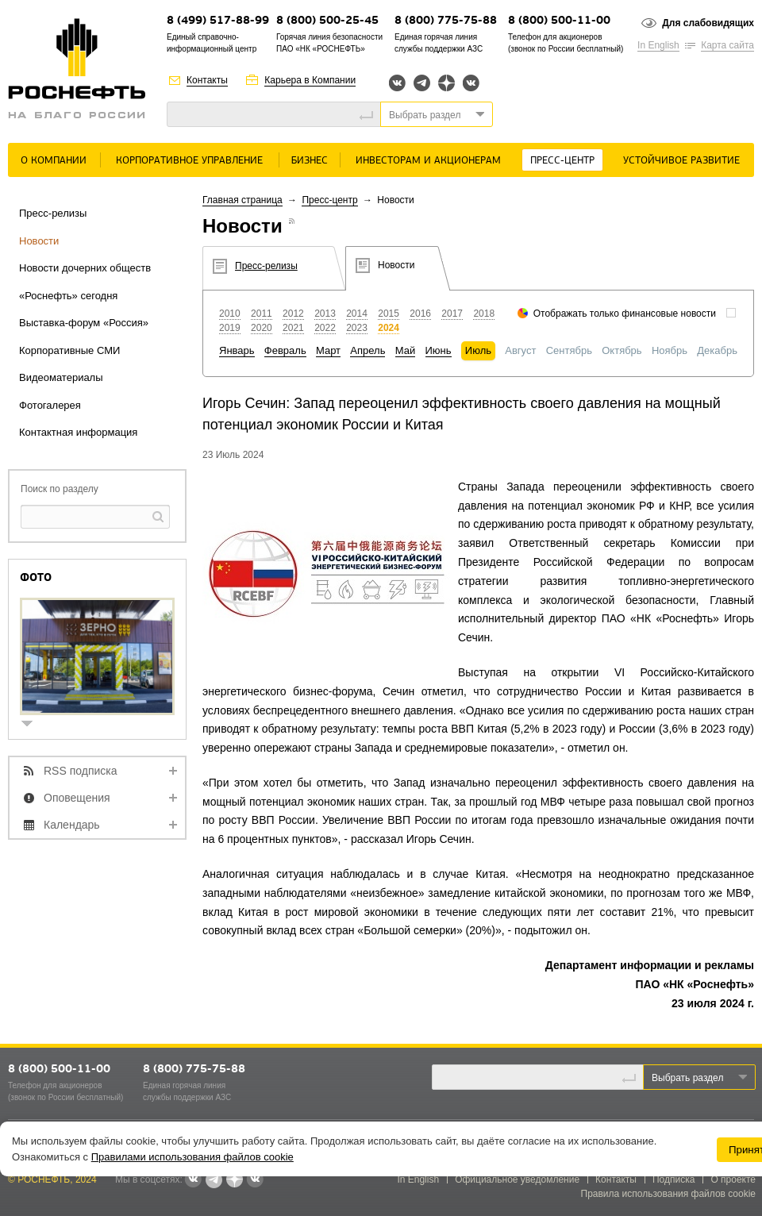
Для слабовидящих (708, 23)
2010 (230, 313)
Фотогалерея (50, 405)
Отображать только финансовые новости (624, 313)
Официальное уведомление (517, 1179)
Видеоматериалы (61, 377)
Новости (39, 241)
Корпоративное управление (189, 161)
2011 (261, 313)
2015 (388, 313)
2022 (325, 327)
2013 (325, 313)
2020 (261, 327)
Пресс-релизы (53, 213)
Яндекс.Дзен (446, 83)
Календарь (72, 824)
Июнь (438, 350)
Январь (237, 350)
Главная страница (242, 200)
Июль (478, 350)
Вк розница (471, 83)
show (33, 725)
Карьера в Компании (310, 80)
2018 (484, 313)
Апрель (367, 350)
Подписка (673, 1179)
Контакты (207, 80)
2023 (357, 327)
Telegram (422, 83)
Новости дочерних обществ (85, 268)
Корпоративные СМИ (69, 350)
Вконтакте (397, 83)
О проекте (733, 1179)
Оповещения (77, 797)
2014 (357, 313)
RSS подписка (80, 770)
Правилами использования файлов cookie (192, 1157)
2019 (230, 327)
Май (405, 350)
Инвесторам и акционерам (428, 161)
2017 (452, 313)
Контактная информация (78, 432)
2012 (293, 313)
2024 (388, 327)
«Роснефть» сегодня (68, 296)
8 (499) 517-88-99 (218, 21)
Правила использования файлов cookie (668, 1193)
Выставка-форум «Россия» (83, 323)
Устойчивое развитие (681, 161)
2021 (293, 327)
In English (658, 45)
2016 (420, 313)
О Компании (54, 161)
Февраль (285, 350)
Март (328, 350)
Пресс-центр (562, 161)
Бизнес (309, 161)
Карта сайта (727, 45)
